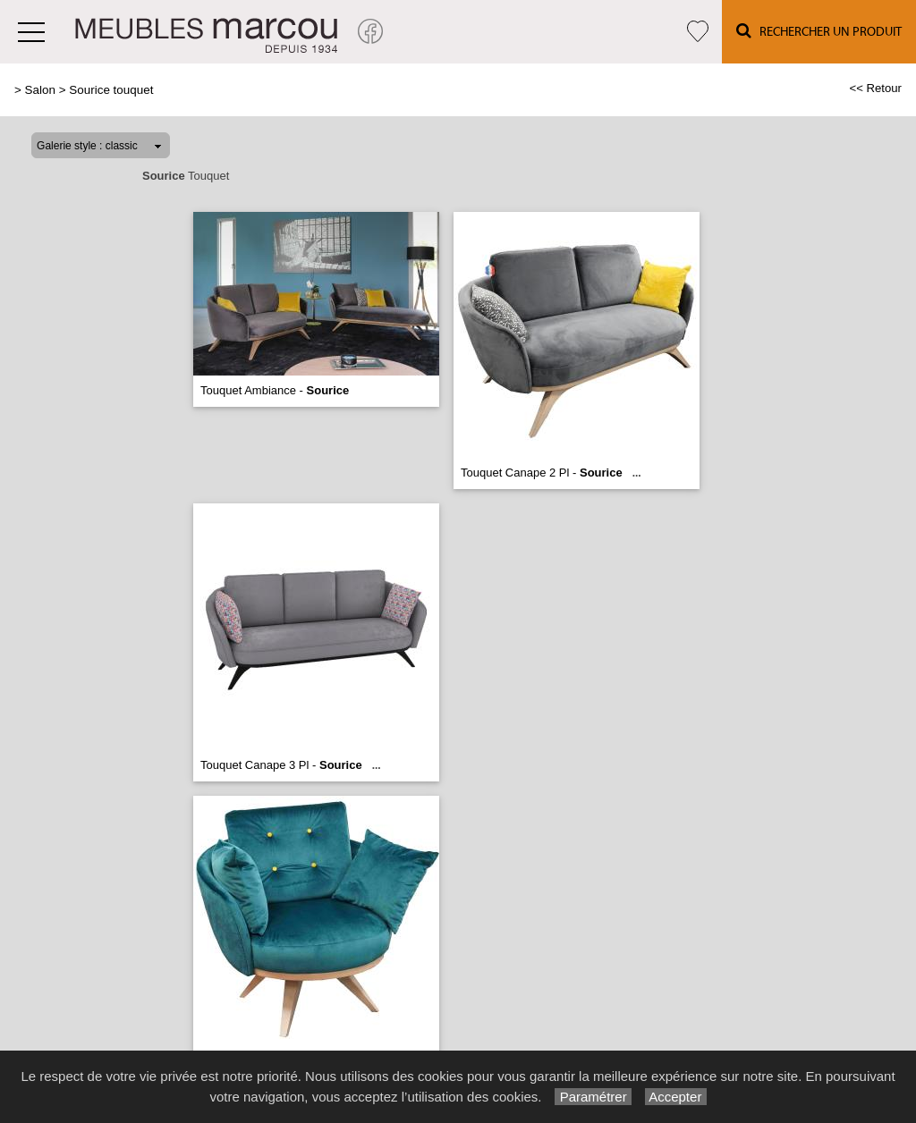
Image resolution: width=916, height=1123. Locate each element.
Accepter (676, 1096)
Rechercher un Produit (819, 30)
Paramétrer (593, 1096)
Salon (40, 90)
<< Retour (875, 88)
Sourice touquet (111, 90)
